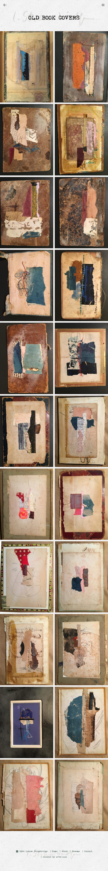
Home (54, 851)
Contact (88, 851)
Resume (76, 851)
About (65, 851)
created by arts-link (55, 857)
